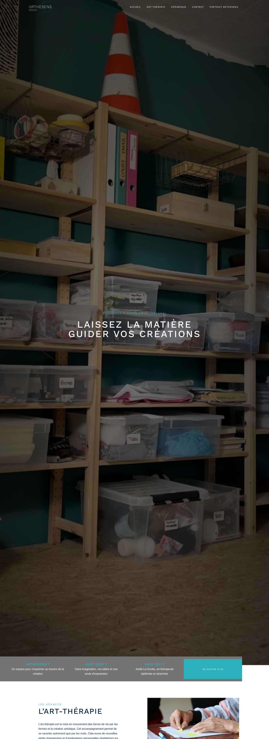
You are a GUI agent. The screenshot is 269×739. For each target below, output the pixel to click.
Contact (198, 6)
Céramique (178, 6)
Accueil (135, 6)
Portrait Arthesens (224, 6)
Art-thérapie (156, 6)
